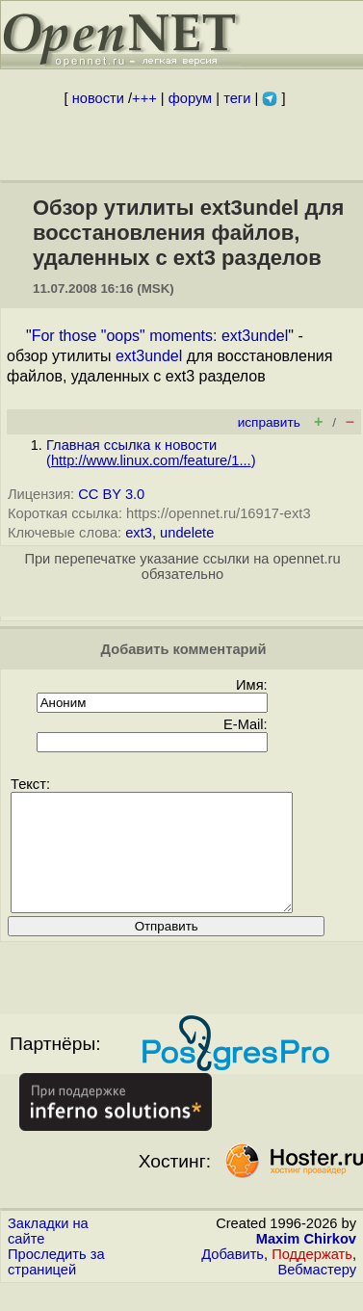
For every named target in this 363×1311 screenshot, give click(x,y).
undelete (187, 532)
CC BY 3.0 (111, 494)
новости (98, 98)
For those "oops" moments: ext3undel (160, 336)
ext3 (138, 532)
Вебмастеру (317, 1292)
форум (190, 98)
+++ (144, 98)
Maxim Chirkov (306, 1262)
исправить (269, 422)
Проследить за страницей (56, 1285)
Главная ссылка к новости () (151, 452)
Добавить (232, 1277)
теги (236, 98)
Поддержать (312, 1277)
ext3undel (149, 356)
